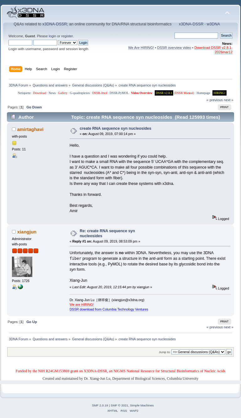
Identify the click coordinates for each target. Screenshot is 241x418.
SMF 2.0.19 (100, 405)
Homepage (203, 93)
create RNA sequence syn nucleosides (115, 128)
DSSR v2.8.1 (164, 93)
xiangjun (27, 231)
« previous (214, 100)
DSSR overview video (174, 48)
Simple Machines (142, 405)
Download (39, 93)
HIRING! (219, 93)
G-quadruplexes (80, 93)
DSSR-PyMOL (119, 93)
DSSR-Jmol (99, 93)
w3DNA (213, 24)
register (67, 36)
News (52, 93)
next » (228, 100)
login (52, 36)
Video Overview (141, 93)
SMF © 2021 (119, 405)
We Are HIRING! (141, 48)
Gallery (62, 93)
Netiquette (24, 93)
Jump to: (164, 352)
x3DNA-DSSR (54, 24)
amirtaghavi (30, 129)
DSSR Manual (184, 93)
